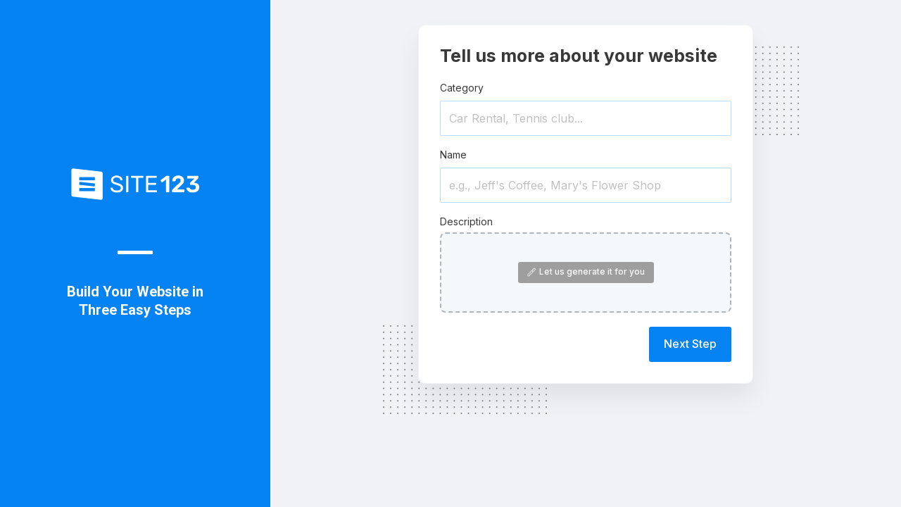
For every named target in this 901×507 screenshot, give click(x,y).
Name (453, 155)
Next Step (690, 344)
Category (462, 88)
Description (466, 221)
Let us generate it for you (586, 271)
